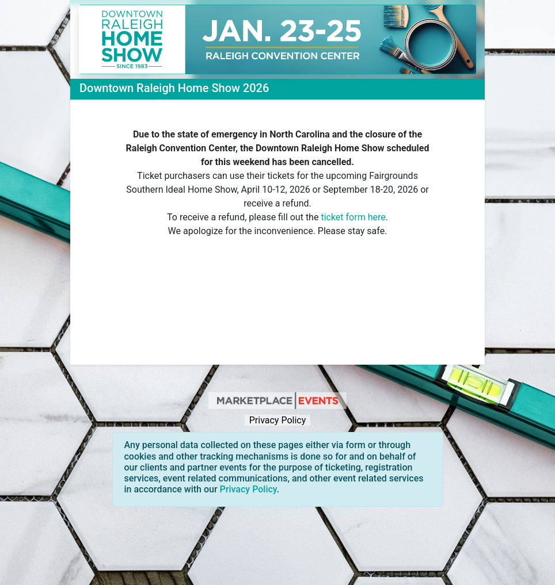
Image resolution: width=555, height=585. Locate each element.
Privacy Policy (277, 420)
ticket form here (353, 217)
